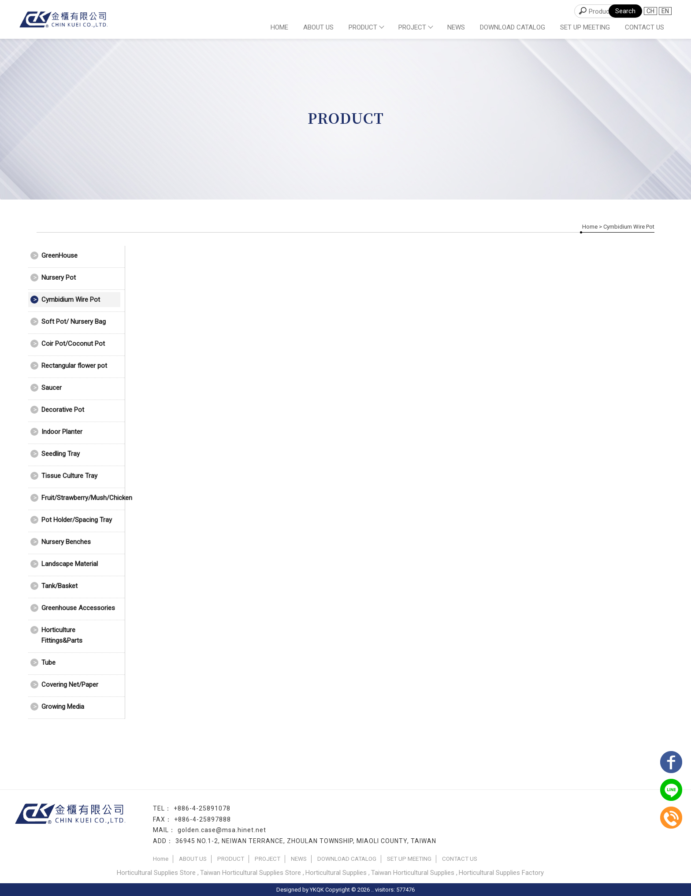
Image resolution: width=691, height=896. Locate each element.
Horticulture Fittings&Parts (61, 635)
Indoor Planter (61, 432)
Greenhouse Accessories (78, 608)
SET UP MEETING (585, 27)
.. (372, 889)
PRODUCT (366, 27)
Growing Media (62, 707)
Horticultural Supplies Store (156, 873)
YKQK (317, 889)
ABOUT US (318, 27)
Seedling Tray (60, 454)
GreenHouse (59, 255)
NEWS (456, 27)
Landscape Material (69, 564)
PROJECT (415, 27)
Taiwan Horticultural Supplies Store (250, 873)
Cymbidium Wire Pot (70, 300)
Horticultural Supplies (336, 873)
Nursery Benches (66, 542)
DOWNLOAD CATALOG (512, 27)
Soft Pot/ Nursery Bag (73, 322)
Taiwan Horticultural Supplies (412, 873)
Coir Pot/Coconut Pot (73, 344)
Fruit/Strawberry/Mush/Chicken (80, 498)
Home (279, 27)
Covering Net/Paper (69, 685)
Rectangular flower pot (74, 366)
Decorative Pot (62, 410)
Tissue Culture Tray (69, 476)
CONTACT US (644, 27)
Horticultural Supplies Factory (501, 873)
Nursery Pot (58, 277)
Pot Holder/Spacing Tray (76, 520)
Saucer (51, 388)
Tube (48, 662)
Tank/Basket (59, 586)
